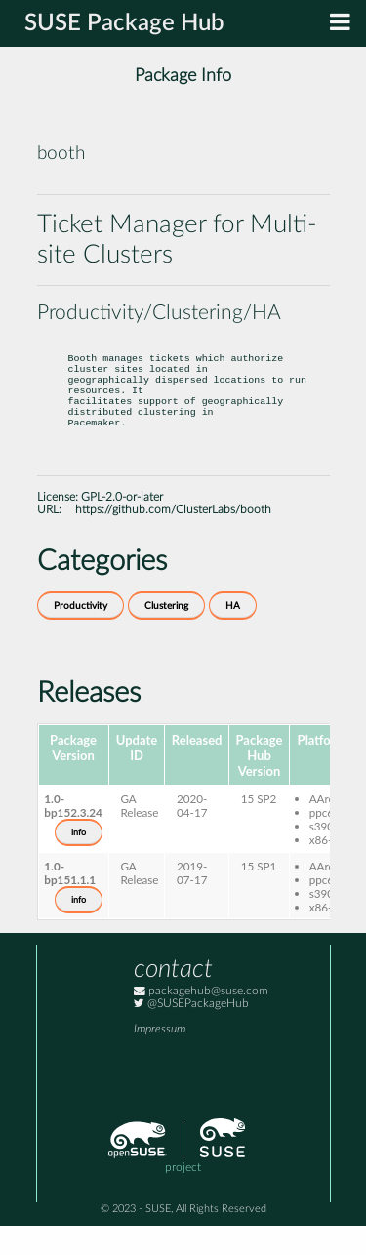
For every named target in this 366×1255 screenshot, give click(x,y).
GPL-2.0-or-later (122, 526)
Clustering (166, 635)
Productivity (80, 635)
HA (232, 635)
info (78, 862)
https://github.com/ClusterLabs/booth (173, 539)
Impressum (159, 1058)
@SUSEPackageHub (191, 1033)
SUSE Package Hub (124, 23)
